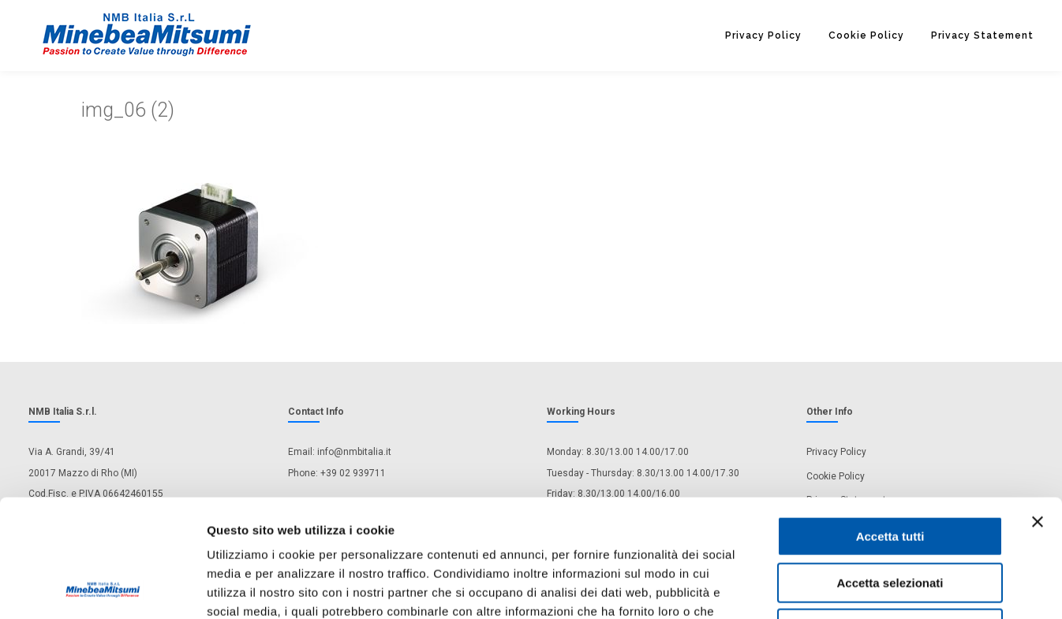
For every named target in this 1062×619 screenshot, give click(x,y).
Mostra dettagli (830, 588)
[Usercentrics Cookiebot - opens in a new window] (102, 588)
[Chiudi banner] (1037, 411)
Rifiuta (890, 518)
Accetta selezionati (889, 472)
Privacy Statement (982, 35)
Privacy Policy (763, 35)
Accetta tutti (890, 426)
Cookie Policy (866, 35)
